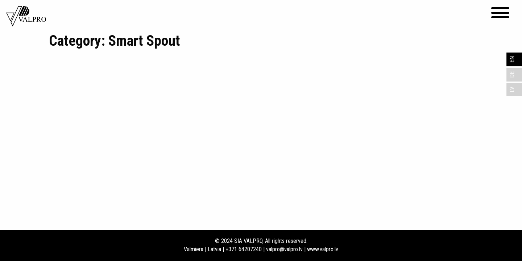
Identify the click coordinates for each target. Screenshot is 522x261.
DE (512, 74)
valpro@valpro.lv (284, 249)
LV (512, 89)
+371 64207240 (243, 249)
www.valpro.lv (322, 249)
